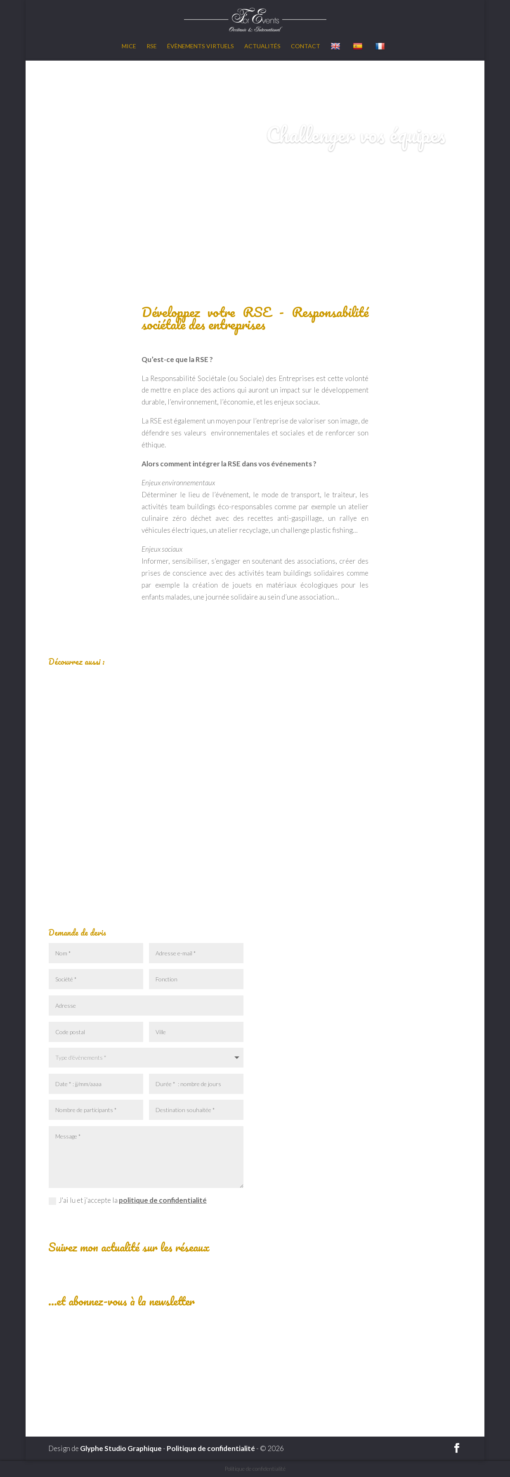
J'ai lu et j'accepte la (128, 1200)
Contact (305, 46)
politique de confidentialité (163, 1200)
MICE (129, 46)
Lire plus (146, 863)
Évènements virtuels (200, 46)
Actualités (262, 46)
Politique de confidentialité (211, 1448)
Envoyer (219, 1220)
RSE (151, 46)
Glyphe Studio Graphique (121, 1448)
